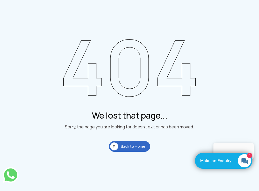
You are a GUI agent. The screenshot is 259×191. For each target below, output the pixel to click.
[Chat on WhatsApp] (11, 175)
